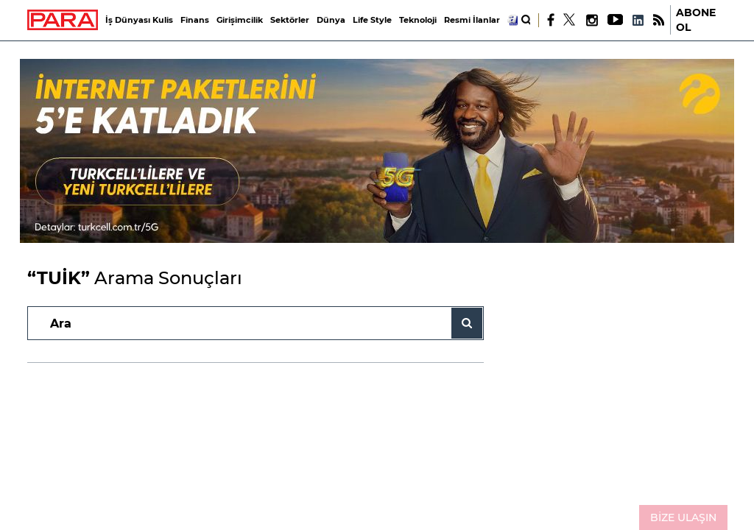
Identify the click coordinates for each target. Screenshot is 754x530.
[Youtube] (614, 20)
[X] (570, 19)
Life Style (372, 20)
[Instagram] (591, 20)
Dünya (331, 20)
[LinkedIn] (637, 20)
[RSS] (658, 20)
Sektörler (289, 20)
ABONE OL (696, 20)
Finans (194, 20)
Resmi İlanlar (472, 20)
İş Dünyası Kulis (139, 20)
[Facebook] (551, 19)
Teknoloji (418, 20)
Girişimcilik (239, 20)
